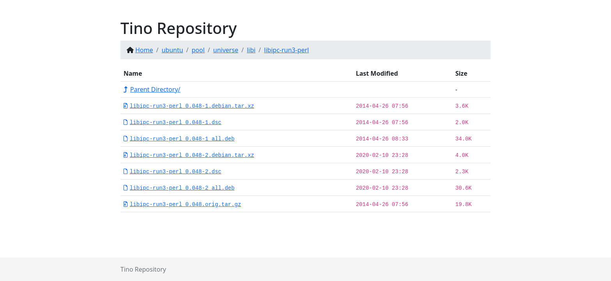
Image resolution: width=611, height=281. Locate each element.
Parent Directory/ (152, 89)
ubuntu (172, 50)
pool (198, 50)
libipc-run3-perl (286, 50)
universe (225, 50)
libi (251, 50)
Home (144, 50)
